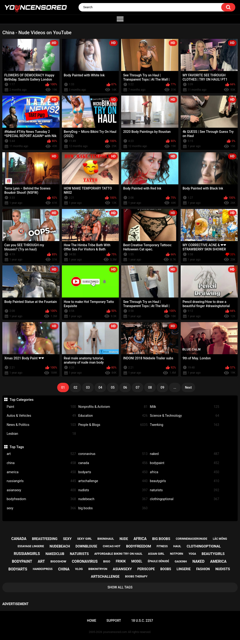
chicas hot (111, 546)
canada (113, 463)
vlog (79, 569)
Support (113, 620)
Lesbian (41, 434)
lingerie (184, 569)
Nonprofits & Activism (113, 407)
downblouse (86, 546)
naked (184, 454)
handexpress (42, 569)
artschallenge (113, 481)
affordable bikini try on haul (118, 553)
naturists (184, 490)
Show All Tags (120, 587)
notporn (176, 553)
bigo (106, 561)
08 (150, 387)
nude (124, 539)
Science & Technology (184, 416)
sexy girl (84, 538)
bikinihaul (106, 538)
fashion (203, 569)
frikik (121, 561)
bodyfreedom (41, 499)
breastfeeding (44, 539)
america (41, 472)
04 (100, 387)
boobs (165, 569)
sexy (41, 508)
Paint (41, 407)
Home (91, 620)
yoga (192, 553)
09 (162, 387)
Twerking (184, 425)
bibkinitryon (97, 569)
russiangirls (41, 481)
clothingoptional (184, 499)
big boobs (113, 508)
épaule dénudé (158, 561)
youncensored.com (115, 632)
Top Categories (22, 400)
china (41, 463)
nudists (113, 490)
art (41, 454)
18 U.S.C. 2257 (142, 620)
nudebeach (113, 499)
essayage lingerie (31, 546)
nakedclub (54, 554)
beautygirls (184, 481)
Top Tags (17, 447)
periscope (146, 569)
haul (177, 546)
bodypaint (184, 463)
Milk (184, 407)
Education (113, 416)
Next (188, 387)
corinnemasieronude (191, 538)
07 (137, 387)
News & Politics (41, 425)
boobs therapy (136, 576)
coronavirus (113, 454)
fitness (162, 546)
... (174, 387)
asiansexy (41, 490)
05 (113, 387)
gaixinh (181, 561)
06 (125, 387)
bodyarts (113, 472)
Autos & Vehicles (41, 416)
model (136, 561)
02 (75, 387)
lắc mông (220, 538)
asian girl (156, 553)
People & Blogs (113, 425)
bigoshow (58, 561)
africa (184, 472)
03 (88, 387)
